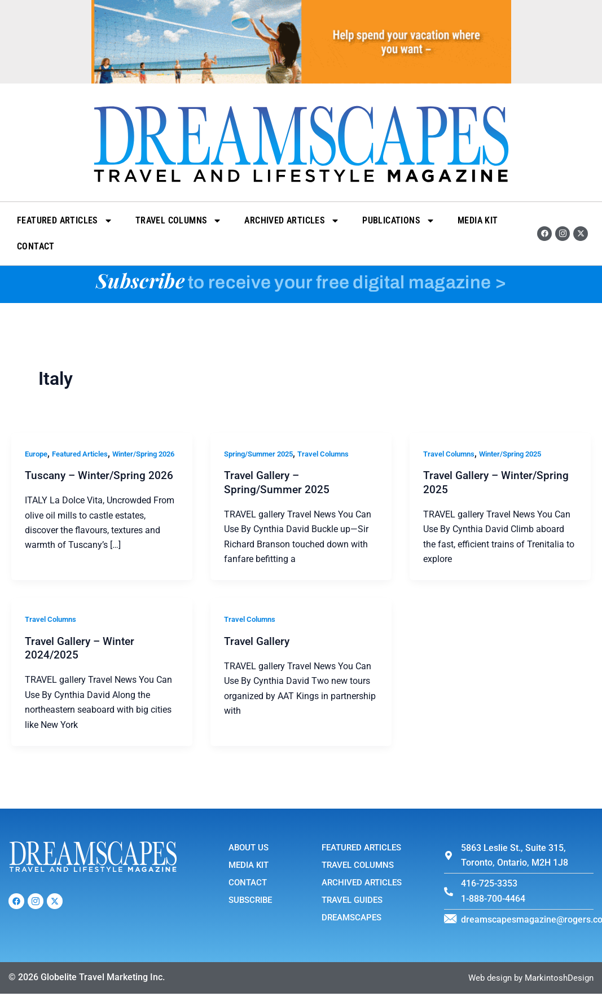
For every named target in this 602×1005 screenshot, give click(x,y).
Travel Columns (178, 220)
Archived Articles (292, 220)
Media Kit (478, 220)
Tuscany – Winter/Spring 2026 (101, 490)
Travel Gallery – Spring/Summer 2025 (277, 482)
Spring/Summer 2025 (262, 453)
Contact (36, 246)
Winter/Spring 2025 (519, 453)
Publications (398, 220)
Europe (37, 453)
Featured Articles (65, 220)
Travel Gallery (258, 641)
